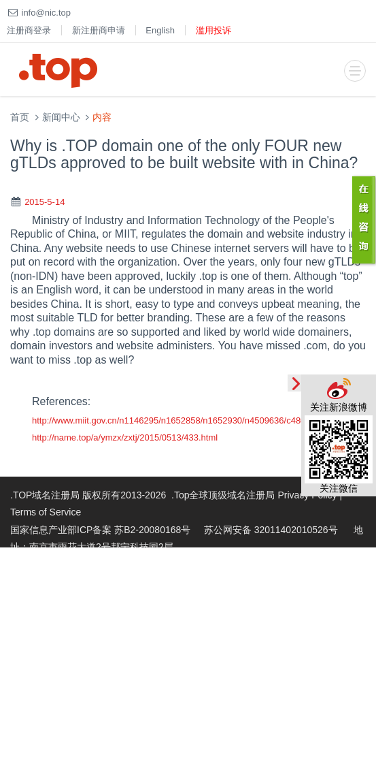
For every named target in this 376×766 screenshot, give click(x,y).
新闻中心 (61, 117)
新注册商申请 (98, 30)
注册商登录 (29, 30)
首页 (19, 117)
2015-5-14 (44, 202)
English (160, 30)
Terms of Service (45, 512)
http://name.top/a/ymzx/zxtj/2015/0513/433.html (125, 437)
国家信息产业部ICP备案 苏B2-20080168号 (100, 529)
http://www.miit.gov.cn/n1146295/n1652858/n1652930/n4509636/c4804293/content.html (204, 420)
